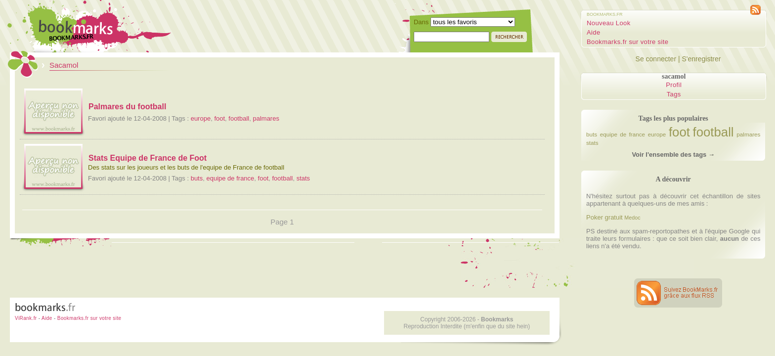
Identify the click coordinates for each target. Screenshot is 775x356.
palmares (266, 118)
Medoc (632, 218)
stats (303, 178)
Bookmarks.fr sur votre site (627, 41)
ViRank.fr (26, 318)
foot (219, 118)
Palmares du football (127, 106)
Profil (674, 85)
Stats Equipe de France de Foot (147, 158)
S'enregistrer (701, 59)
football (238, 118)
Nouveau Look (609, 23)
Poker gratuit (604, 217)
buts (197, 178)
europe (201, 118)
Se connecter (656, 59)
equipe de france (230, 178)
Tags (674, 94)
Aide (594, 32)
